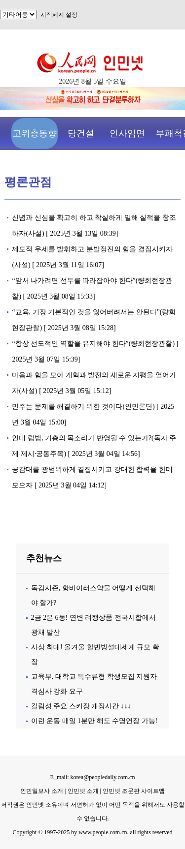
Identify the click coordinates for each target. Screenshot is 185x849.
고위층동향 (34, 133)
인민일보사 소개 (41, 791)
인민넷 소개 (82, 791)
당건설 (81, 133)
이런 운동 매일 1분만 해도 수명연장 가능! (94, 721)
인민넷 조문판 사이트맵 (134, 791)
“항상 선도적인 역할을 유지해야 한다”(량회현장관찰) (93, 343)
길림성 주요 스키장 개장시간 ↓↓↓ (81, 706)
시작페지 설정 (58, 14)
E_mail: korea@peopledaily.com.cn (92, 777)
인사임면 (127, 133)
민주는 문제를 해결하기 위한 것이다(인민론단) (83, 406)
